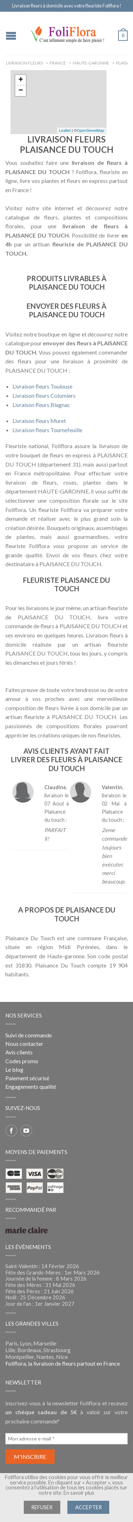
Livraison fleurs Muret (39, 420)
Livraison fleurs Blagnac (41, 404)
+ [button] (20, 80)
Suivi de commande (28, 1035)
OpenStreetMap (90, 130)
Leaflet (65, 130)
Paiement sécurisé (27, 1078)
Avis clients (19, 1052)
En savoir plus (78, 1493)
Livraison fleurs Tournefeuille (47, 430)
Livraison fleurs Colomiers (44, 395)
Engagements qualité (30, 1086)
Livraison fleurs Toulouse (42, 386)
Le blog (14, 1069)
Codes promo (21, 1061)
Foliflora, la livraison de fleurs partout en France (62, 1363)
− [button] (20, 90)
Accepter (88, 1507)
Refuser (41, 1507)
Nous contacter (24, 1043)
